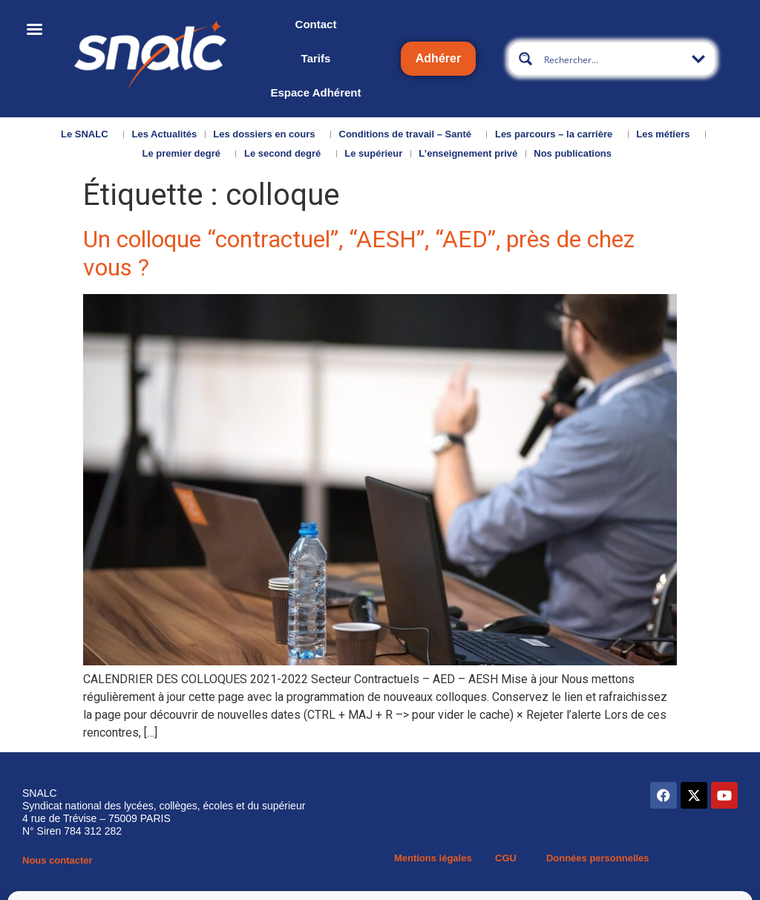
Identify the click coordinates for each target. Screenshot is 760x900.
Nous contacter (57, 860)
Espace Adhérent (315, 92)
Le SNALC (88, 134)
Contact (316, 24)
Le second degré (286, 153)
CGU (506, 858)
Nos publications (576, 153)
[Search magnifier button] (525, 58)
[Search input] (612, 59)
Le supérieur (373, 153)
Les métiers (666, 134)
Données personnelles (597, 858)
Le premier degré (185, 153)
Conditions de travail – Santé (409, 134)
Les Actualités (164, 134)
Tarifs (316, 58)
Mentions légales (433, 858)
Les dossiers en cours (267, 134)
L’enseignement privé (468, 153)
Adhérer (438, 58)
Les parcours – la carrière (557, 134)
